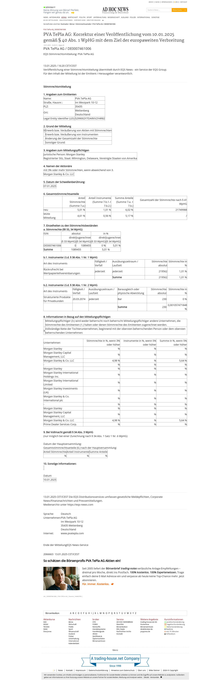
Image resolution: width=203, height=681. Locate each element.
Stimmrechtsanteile (83, 24)
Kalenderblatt (74, 643)
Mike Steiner (154, 670)
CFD (94, 622)
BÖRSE (64, 17)
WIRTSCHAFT (73, 17)
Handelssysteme (99, 629)
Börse (72, 24)
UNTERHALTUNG (99, 17)
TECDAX (46, 627)
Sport (71, 629)
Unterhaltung (74, 638)
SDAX (45, 629)
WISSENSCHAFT (114, 17)
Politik (71, 627)
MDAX (45, 624)
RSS (176, 2)
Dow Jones (47, 631)
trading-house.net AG (148, 622)
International (74, 641)
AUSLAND (125, 17)
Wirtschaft (73, 624)
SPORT (89, 17)
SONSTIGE (155, 17)
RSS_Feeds (121, 629)
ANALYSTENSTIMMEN (66, 20)
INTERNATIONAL (143, 17)
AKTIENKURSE (54, 17)
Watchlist (120, 624)
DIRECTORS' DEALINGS (93, 20)
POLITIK (82, 17)
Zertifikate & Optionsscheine (99, 637)
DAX (45, 622)
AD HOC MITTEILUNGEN (50, 20)
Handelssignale (98, 631)
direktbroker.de (146, 629)
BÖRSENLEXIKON (167, 2)
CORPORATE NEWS (79, 20)
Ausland (72, 634)
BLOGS (157, 2)
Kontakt (120, 634)
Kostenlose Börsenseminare (146, 625)
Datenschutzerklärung (98, 670)
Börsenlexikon (52, 613)
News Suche (177, 10)
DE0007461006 (60, 30)
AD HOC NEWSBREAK (125, 622)
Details (146, 677)
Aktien (95, 634)
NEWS (45, 17)
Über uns (142, 670)
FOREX (95, 624)
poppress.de (145, 631)
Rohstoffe (96, 627)
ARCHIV (151, 2)
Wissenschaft (74, 631)
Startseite (64, 24)
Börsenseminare (99, 641)
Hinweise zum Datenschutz (123, 670)
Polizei (71, 636)
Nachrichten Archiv (124, 631)
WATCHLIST (183, 2)
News (60, 670)
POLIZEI (133, 17)
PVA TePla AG (48, 30)
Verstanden (154, 677)
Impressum (81, 670)
